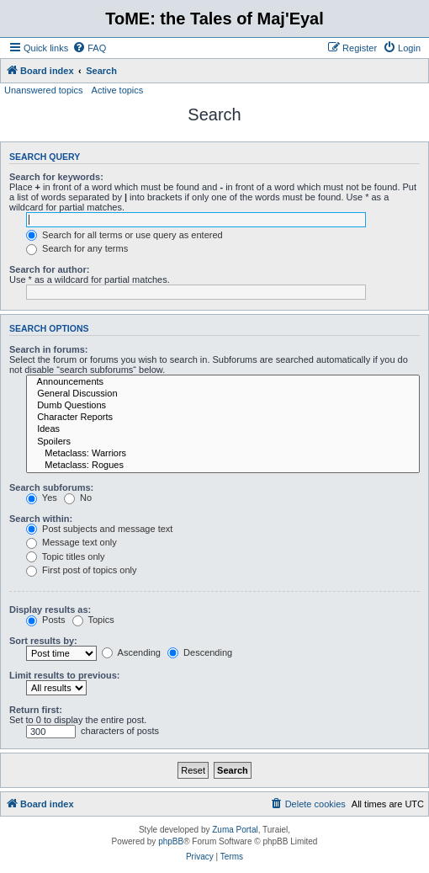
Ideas (223, 429)
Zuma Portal (234, 829)
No (78, 497)
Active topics (118, 90)
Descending (199, 652)
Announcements (223, 382)
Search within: (40, 519)
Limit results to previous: (64, 675)
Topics (93, 620)
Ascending (131, 652)
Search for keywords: (56, 177)
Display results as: (50, 609)
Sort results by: (43, 641)
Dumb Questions (223, 406)
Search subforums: (51, 487)
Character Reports (223, 417)
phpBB (170, 841)
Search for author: (49, 269)
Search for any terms (77, 248)
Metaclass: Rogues (223, 465)
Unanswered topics (43, 90)
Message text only (71, 542)
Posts (46, 620)
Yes (41, 497)
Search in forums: (48, 349)
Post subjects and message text (99, 529)
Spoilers (223, 442)
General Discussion (223, 394)
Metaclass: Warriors (223, 454)
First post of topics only (81, 570)
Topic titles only (65, 556)
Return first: (35, 710)
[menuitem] (89, 48)
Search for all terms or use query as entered (124, 235)
